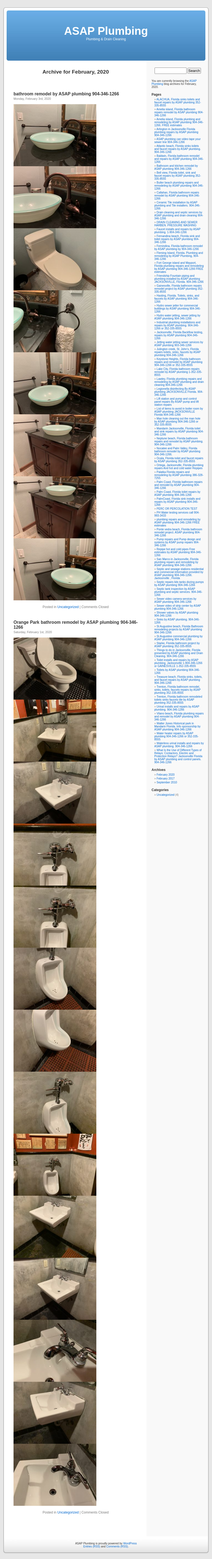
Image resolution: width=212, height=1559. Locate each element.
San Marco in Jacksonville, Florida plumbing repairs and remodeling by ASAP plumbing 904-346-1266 (176, 562)
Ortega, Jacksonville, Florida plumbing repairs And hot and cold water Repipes (178, 467)
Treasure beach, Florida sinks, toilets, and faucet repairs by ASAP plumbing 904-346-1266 (178, 679)
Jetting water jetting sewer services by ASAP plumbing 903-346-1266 (178, 344)
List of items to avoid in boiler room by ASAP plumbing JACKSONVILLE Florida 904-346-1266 (178, 411)
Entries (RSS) (91, 1546)
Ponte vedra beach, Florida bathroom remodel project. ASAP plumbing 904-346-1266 (178, 532)
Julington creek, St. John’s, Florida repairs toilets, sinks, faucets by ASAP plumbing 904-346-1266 (177, 352)
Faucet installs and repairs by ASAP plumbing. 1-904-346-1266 (177, 231)
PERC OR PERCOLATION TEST (177, 508)
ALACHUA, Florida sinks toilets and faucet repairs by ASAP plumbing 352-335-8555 (177, 102)
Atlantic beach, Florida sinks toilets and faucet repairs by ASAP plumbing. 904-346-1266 (177, 149)
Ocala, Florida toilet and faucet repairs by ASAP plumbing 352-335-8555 (178, 460)
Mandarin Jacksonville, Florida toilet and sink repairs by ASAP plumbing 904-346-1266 (179, 431)
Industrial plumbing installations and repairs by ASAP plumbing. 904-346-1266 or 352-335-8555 (177, 325)
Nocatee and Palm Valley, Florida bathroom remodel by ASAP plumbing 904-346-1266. (177, 451)
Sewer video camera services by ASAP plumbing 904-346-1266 (175, 600)
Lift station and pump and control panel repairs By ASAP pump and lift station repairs (176, 401)
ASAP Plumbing (106, 31)
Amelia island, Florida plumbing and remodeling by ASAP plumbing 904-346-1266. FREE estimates (178, 122)
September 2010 (167, 782)
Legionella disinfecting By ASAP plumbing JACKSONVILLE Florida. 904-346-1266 (178, 391)
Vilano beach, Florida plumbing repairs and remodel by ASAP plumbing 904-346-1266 (179, 716)
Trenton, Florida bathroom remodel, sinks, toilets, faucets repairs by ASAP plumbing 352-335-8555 (177, 689)
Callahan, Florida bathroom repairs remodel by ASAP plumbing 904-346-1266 (177, 195)
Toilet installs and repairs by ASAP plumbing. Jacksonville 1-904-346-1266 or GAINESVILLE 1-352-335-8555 (178, 663)
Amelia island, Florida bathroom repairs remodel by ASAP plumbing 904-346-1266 (178, 112)
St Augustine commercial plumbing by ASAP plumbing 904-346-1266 (178, 638)
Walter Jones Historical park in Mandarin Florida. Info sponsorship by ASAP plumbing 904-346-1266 (177, 726)
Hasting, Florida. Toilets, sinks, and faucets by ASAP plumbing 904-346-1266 (176, 298)
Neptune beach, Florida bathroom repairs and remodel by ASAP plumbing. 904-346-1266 (178, 441)
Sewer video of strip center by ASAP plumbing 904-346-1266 (177, 607)
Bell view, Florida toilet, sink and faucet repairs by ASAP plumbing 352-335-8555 (177, 175)
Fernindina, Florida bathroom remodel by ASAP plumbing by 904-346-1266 (178, 247)
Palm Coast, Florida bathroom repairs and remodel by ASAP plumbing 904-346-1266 (178, 485)
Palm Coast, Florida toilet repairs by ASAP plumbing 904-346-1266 (177, 493)
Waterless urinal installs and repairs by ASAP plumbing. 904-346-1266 (179, 745)
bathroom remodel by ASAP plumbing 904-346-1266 (66, 94)
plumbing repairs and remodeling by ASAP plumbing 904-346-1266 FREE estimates (177, 522)
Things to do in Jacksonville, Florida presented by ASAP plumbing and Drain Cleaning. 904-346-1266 (178, 653)
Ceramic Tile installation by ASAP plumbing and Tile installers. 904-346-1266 (177, 205)
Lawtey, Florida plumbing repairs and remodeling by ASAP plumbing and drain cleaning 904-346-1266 (179, 381)
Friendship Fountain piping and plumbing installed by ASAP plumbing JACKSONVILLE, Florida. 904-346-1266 (178, 278)
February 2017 (165, 778)
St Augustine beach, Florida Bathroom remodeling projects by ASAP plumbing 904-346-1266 (178, 629)
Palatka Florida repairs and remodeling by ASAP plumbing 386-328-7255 (178, 475)
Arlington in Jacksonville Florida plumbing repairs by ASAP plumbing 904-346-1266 (176, 132)
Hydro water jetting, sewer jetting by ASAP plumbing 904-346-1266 (177, 317)
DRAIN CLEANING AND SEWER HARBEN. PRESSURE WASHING (175, 224)
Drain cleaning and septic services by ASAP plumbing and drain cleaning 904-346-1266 (178, 215)
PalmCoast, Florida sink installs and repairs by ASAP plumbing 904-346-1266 (177, 501)
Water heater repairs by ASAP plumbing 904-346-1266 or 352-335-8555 (176, 736)
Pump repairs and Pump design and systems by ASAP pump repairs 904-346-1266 (177, 542)
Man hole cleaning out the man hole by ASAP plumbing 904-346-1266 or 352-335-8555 (177, 421)
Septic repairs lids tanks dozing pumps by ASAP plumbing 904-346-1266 (179, 583)
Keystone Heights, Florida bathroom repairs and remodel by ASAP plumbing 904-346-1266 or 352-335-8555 (178, 362)
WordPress (130, 1543)
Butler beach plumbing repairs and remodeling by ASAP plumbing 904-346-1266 (178, 185)
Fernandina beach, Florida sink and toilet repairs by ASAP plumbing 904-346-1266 (177, 239)
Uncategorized (68, 607)
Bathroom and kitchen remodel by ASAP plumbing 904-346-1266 (176, 167)
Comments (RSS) (117, 1546)
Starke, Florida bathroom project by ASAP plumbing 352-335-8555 (177, 645)
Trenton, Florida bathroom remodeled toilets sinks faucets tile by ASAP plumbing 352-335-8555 (178, 699)
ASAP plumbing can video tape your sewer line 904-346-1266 (177, 141)
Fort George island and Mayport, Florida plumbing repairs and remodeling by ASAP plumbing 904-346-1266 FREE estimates (179, 267)
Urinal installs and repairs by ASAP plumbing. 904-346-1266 (176, 708)
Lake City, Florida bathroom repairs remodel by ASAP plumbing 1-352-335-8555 (178, 372)
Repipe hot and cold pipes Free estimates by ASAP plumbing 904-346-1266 (178, 552)
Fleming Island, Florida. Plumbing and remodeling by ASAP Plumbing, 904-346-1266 (178, 255)
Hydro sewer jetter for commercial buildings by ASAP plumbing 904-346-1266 (177, 308)
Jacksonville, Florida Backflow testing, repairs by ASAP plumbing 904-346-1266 (178, 335)
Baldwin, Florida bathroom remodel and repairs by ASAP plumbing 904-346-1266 (178, 158)
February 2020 (165, 774)
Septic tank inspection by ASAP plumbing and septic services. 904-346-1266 (178, 591)
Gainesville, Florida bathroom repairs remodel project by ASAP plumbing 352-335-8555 (178, 288)
